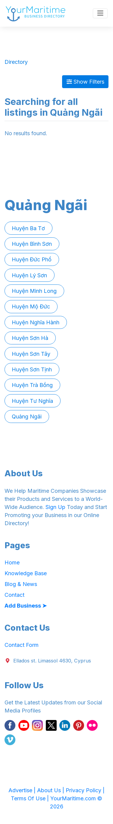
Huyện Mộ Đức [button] (31, 306)
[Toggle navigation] (100, 13)
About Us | (51, 790)
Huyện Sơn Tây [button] (31, 354)
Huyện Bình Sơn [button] (32, 244)
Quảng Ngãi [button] (27, 416)
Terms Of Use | (30, 798)
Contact (14, 595)
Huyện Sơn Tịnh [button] (32, 369)
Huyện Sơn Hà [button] (30, 338)
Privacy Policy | (85, 790)
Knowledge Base (26, 573)
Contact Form (22, 645)
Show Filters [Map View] (85, 82)
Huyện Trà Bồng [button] (32, 385)
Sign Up (55, 507)
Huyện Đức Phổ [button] (32, 259)
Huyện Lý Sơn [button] (29, 275)
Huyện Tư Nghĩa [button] (32, 401)
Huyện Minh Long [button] (34, 291)
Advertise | (22, 790)
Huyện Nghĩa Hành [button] (35, 322)
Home (12, 562)
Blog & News (21, 584)
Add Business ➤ (26, 605)
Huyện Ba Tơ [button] (28, 228)
